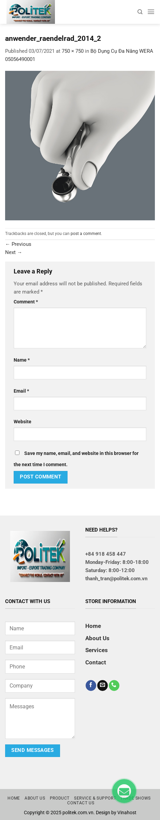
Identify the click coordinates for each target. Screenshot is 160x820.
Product (60, 798)
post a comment (86, 233)
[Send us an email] (102, 685)
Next (13, 252)
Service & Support (95, 798)
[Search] (139, 11)
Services (96, 650)
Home (93, 625)
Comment (26, 301)
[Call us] (114, 685)
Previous (18, 244)
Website (22, 421)
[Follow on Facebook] (91, 685)
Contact (95, 662)
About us (35, 798)
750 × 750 (73, 51)
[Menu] (151, 12)
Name (22, 360)
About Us (97, 638)
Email (21, 391)
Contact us (80, 803)
